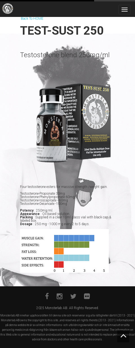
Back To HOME (32, 19)
